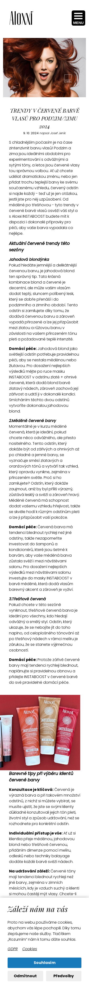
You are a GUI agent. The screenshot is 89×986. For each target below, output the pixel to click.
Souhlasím (45, 962)
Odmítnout (25, 976)
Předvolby (63, 976)
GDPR (13, 949)
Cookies (29, 949)
